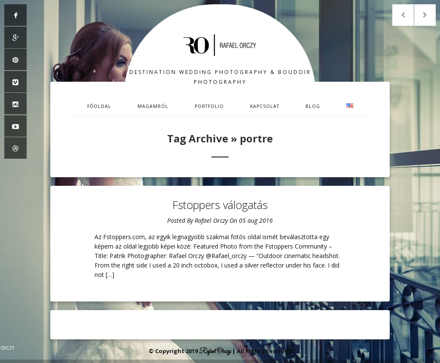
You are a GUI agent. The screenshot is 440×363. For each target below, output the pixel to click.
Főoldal (99, 106)
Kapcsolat (264, 106)
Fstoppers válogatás (220, 204)
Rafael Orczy (211, 220)
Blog (313, 106)
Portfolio (209, 106)
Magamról (153, 106)
